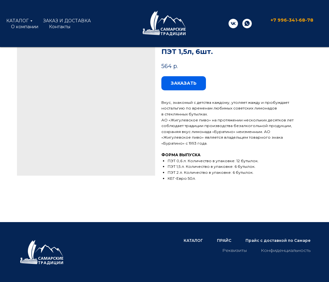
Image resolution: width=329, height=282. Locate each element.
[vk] (233, 23)
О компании (24, 26)
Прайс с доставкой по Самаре (277, 240)
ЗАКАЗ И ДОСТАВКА (67, 21)
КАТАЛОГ (17, 21)
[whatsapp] (247, 23)
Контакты (59, 26)
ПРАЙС (224, 240)
